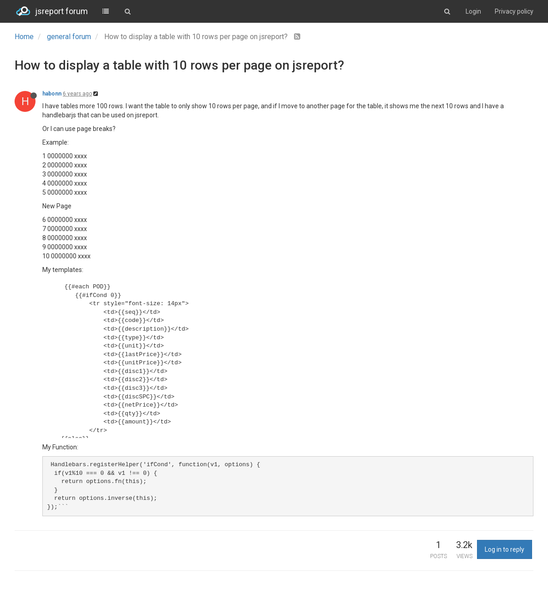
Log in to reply (504, 549)
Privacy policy (514, 11)
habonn (51, 94)
